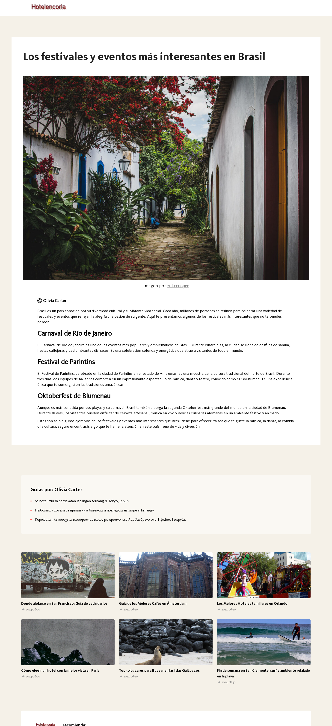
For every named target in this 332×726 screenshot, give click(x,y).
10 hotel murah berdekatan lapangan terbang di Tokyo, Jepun (82, 501)
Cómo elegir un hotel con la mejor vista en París (60, 670)
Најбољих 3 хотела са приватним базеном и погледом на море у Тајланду (94, 510)
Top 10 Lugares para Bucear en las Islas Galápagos (159, 670)
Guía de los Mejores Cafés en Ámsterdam (153, 603)
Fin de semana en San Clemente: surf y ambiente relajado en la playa (263, 673)
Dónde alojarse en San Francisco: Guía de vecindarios (64, 603)
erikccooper (177, 285)
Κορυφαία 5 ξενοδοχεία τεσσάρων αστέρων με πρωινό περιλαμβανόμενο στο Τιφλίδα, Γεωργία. (110, 519)
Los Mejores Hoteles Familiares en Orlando (252, 603)
